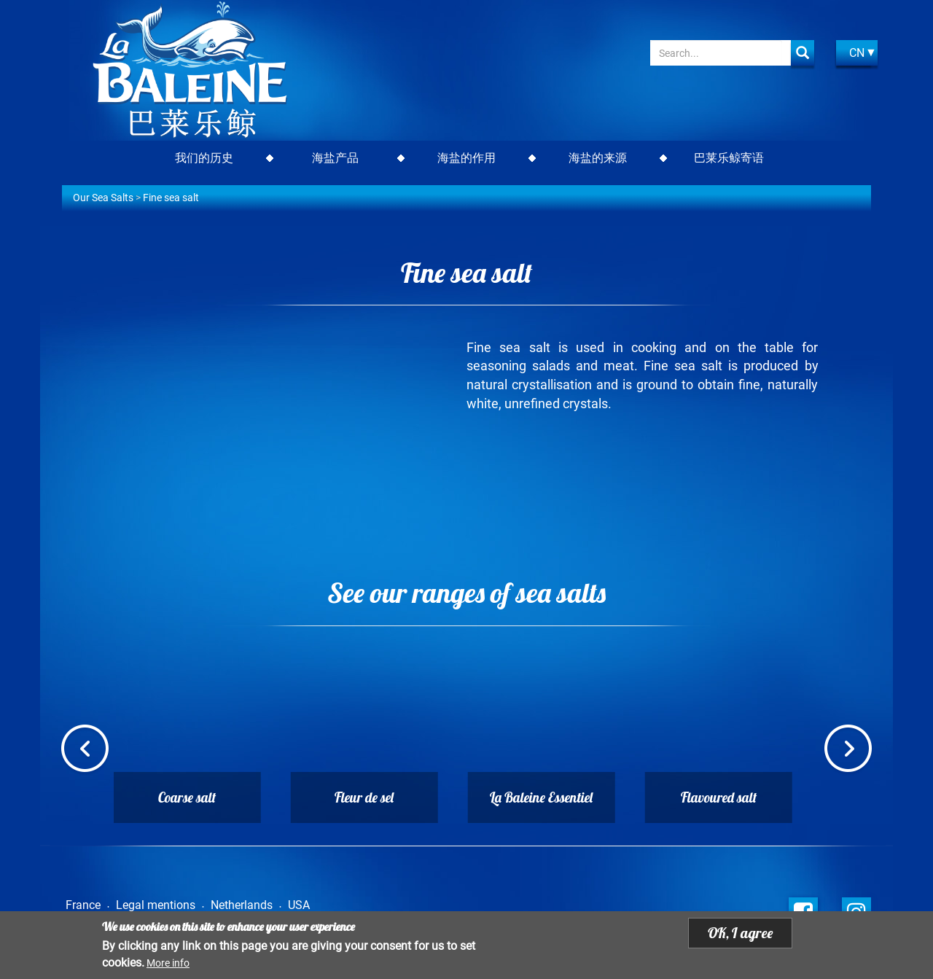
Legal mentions (155, 905)
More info (168, 964)
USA (299, 905)
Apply (802, 53)
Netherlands (242, 905)
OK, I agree (740, 934)
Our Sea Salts (103, 197)
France (83, 905)
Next (848, 750)
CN (856, 53)
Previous (85, 750)
